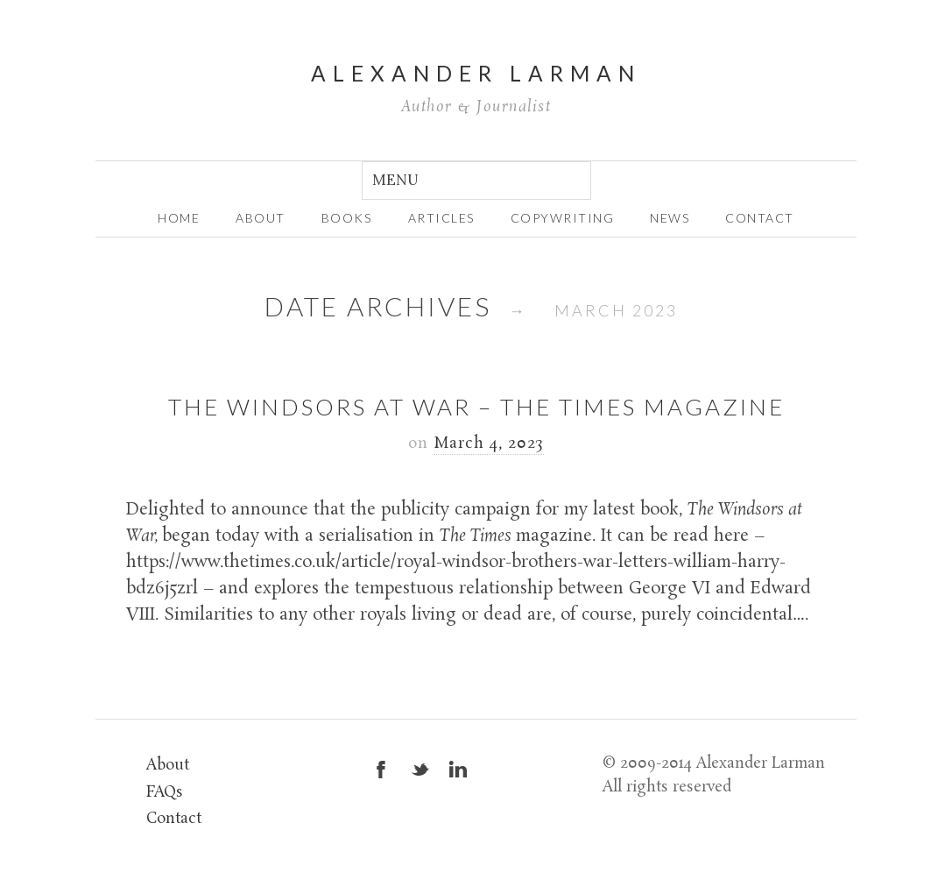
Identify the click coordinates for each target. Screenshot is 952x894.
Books (346, 217)
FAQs (164, 793)
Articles (441, 217)
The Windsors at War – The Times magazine (476, 407)
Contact (759, 217)
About (167, 766)
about (261, 217)
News (669, 217)
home (179, 217)
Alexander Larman (476, 73)
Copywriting (563, 217)
